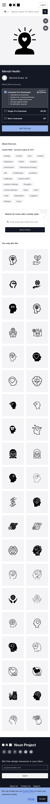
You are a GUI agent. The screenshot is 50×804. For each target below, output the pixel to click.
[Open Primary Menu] (4, 5)
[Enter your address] (25, 767)
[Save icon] (45, 20)
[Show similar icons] (45, 28)
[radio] (25, 98)
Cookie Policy (28, 791)
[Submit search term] (45, 11)
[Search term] (26, 11)
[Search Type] (6, 11)
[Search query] (25, 222)
